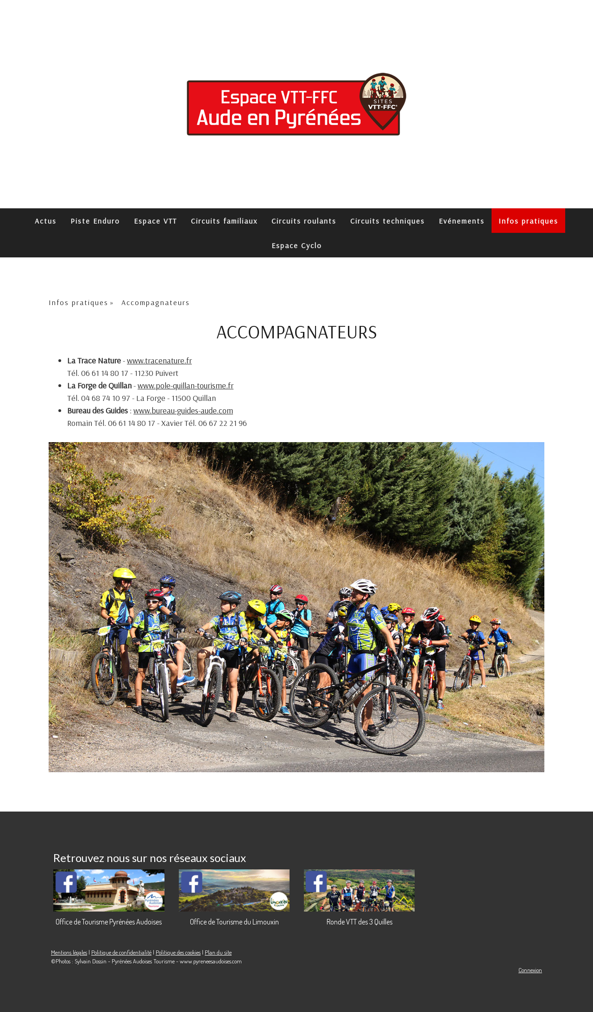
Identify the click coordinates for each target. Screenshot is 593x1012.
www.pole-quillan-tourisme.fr (185, 385)
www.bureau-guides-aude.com (183, 410)
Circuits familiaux (224, 220)
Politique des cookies (178, 952)
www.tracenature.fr (159, 360)
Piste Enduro (95, 220)
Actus (46, 220)
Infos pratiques (528, 220)
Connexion (530, 970)
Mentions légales (69, 952)
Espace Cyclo (296, 245)
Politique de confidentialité (121, 952)
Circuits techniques (387, 220)
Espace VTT (155, 220)
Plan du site (218, 952)
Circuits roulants (303, 220)
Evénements (462, 220)
